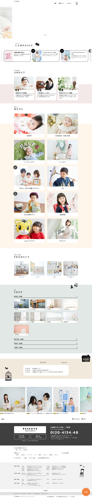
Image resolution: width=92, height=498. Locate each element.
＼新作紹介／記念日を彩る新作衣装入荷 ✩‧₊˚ (38, 370)
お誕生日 (39, 454)
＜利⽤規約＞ (66, 437)
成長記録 (50, 454)
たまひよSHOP (37, 493)
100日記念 (23, 454)
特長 (16, 449)
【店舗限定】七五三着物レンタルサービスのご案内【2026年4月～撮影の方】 (44, 372)
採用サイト (46, 490)
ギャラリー (69, 3)
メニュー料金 (32, 457)
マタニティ (56, 454)
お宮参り (17, 454)
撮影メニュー (61, 3)
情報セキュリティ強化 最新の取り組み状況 (30, 440)
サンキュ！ (30, 493)
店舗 (55, 3)
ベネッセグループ (18, 493)
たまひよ (24, 493)
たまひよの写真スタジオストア (44, 457)
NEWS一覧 (64, 362)
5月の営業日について (33, 368)
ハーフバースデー (30, 454)
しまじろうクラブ (45, 493)
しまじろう (45, 454)
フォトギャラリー (18, 457)
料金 (20, 449)
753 (35, 454)
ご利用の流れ (25, 449)
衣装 (26, 457)
